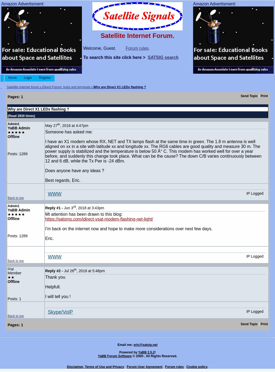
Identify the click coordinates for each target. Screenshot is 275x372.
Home (12, 78)
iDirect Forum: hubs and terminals (66, 87)
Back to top (16, 198)
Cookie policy (196, 367)
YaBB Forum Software (115, 356)
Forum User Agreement (144, 367)
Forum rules (137, 48)
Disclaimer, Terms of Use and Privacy (95, 367)
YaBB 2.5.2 (146, 352)
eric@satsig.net (145, 345)
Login (27, 78)
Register (45, 78)
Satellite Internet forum (23, 87)
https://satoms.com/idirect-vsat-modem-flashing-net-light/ (99, 219)
